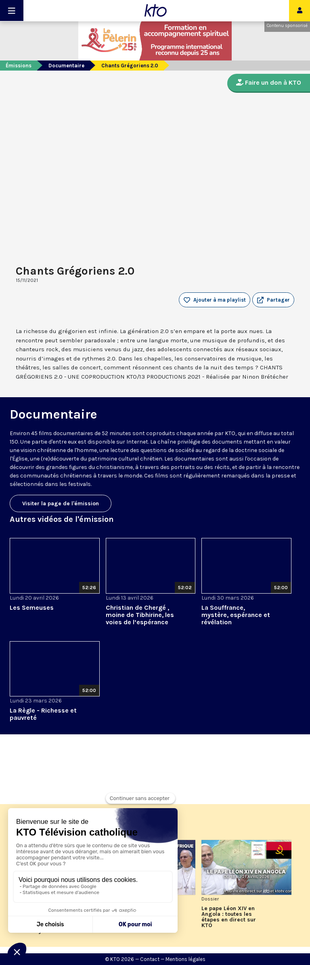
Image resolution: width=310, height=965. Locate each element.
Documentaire (66, 66)
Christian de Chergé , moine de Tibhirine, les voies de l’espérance (140, 615)
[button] (273, 300)
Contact (149, 959)
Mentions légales (185, 959)
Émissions (18, 66)
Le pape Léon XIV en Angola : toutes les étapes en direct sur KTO (228, 917)
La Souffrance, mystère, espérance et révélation (235, 615)
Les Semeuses (32, 607)
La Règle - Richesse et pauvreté (43, 714)
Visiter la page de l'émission (60, 503)
